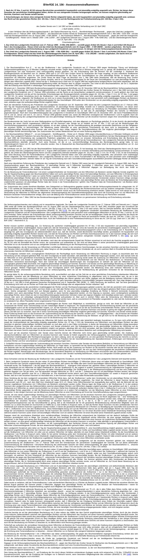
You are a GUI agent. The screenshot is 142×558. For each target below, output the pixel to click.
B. (71, 202)
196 (128, 554)
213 (64, 210)
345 (126, 236)
